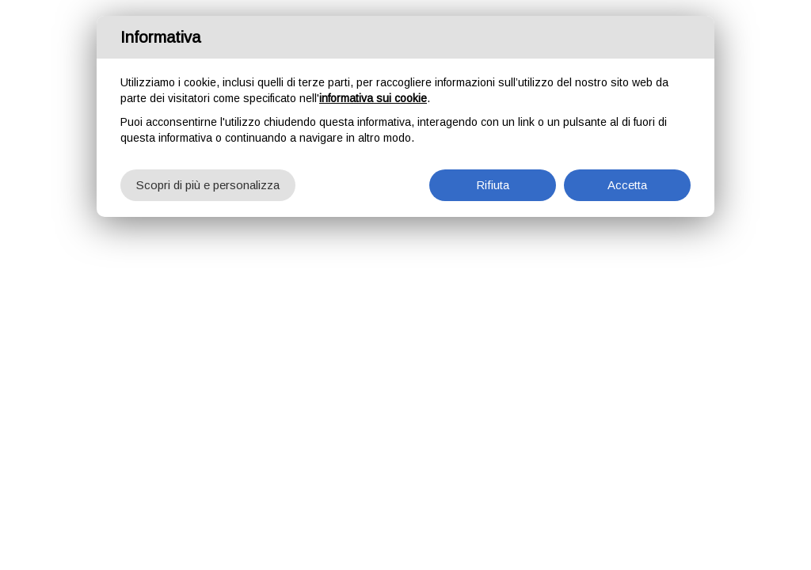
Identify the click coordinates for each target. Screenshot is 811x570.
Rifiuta (492, 185)
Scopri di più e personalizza (208, 185)
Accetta (627, 185)
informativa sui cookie (373, 98)
